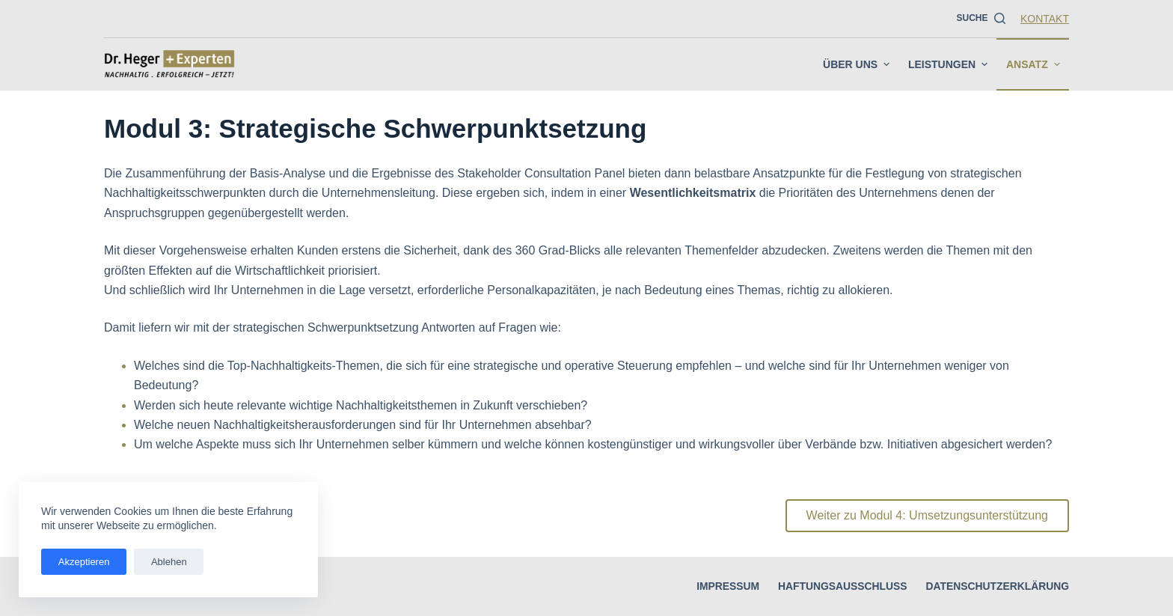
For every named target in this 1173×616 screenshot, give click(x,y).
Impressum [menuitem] (725, 586)
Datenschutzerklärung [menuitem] (997, 586)
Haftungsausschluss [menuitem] (840, 586)
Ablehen (163, 561)
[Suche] (981, 18)
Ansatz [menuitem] (1035, 64)
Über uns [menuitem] (858, 64)
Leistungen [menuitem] (949, 64)
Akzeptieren (82, 561)
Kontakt (1044, 19)
